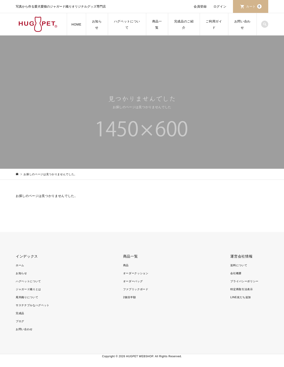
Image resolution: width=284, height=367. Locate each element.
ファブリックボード (135, 289)
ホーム (20, 265)
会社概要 (236, 273)
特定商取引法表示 (241, 289)
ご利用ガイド (214, 24)
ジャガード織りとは (28, 289)
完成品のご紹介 (184, 24)
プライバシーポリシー (244, 281)
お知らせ (97, 24)
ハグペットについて (127, 24)
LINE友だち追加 (240, 297)
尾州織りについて (27, 297)
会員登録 (200, 6)
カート (254, 6)
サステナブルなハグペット (32, 305)
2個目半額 (129, 297)
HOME (76, 24)
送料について (238, 265)
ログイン (220, 6)
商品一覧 (157, 24)
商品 (126, 265)
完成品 (20, 313)
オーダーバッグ (133, 281)
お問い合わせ (242, 24)
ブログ (20, 321)
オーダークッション (135, 273)
